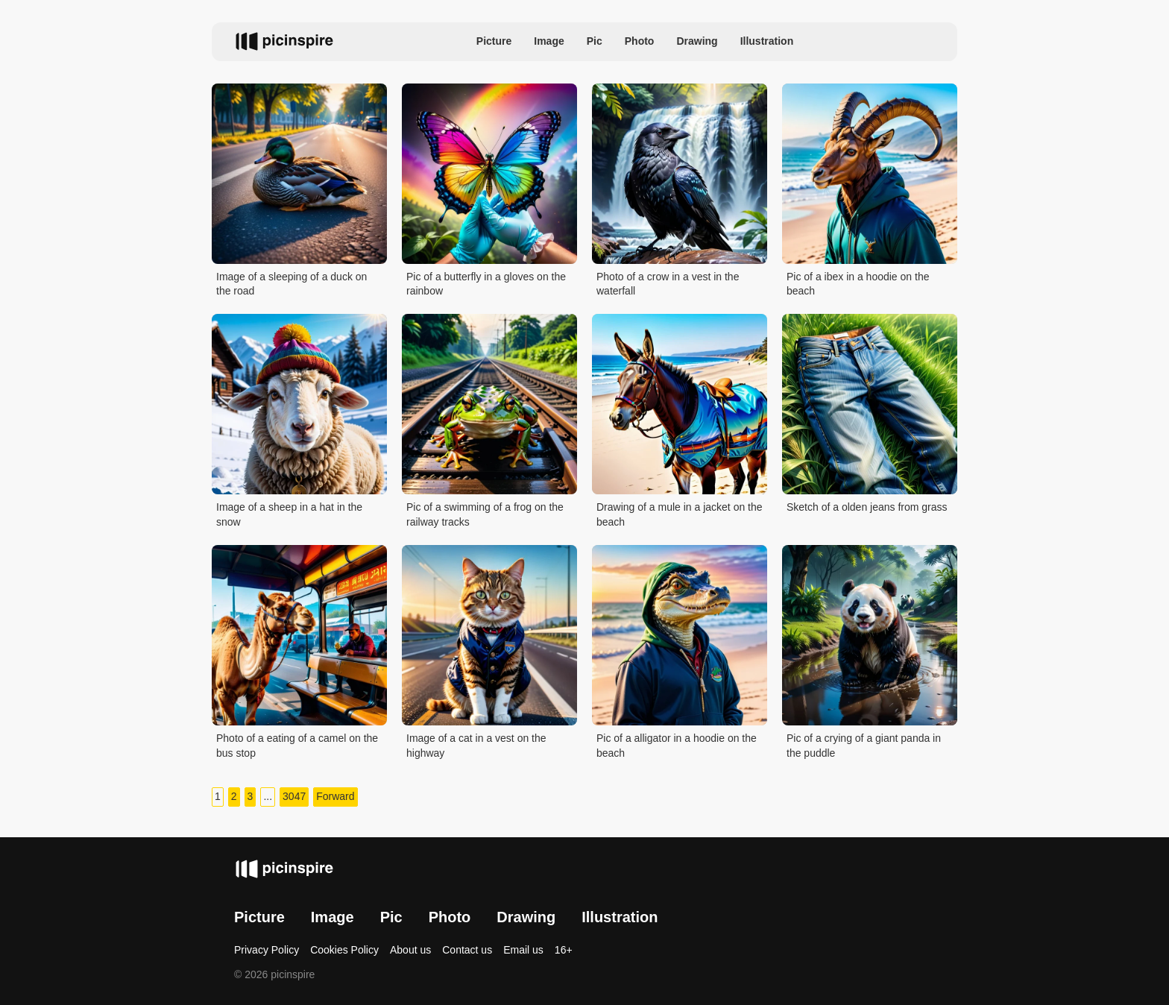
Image (549, 41)
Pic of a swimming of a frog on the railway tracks (485, 514)
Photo (640, 41)
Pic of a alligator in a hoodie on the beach (676, 745)
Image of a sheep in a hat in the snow (289, 514)
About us (410, 950)
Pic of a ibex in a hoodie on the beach (858, 284)
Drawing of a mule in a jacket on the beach (679, 514)
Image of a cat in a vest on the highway (476, 745)
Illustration (767, 41)
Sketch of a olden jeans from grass (867, 507)
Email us (523, 950)
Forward (335, 796)
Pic (594, 41)
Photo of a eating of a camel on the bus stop (297, 745)
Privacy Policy (266, 950)
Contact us (467, 950)
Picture (493, 41)
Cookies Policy (344, 950)
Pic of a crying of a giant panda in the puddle (864, 745)
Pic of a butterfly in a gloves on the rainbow (486, 284)
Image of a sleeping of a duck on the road (291, 284)
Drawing (696, 41)
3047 (294, 796)
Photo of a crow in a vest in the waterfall (667, 284)
